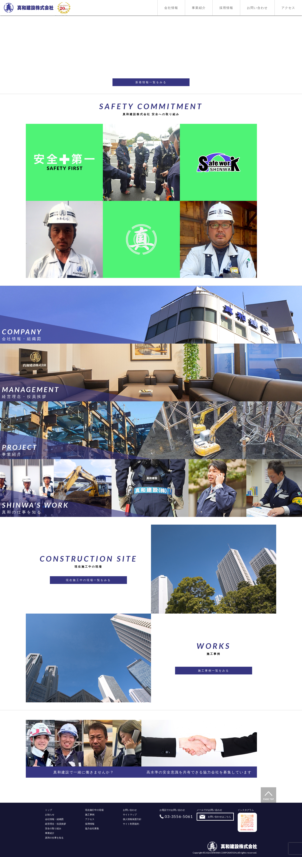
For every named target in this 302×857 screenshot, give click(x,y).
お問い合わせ (130, 809)
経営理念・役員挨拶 (55, 823)
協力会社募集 (92, 828)
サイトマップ (130, 814)
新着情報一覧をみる (151, 82)
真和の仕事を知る (54, 837)
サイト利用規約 (131, 823)
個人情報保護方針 (132, 819)
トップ (48, 809)
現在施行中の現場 (94, 809)
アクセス (89, 819)
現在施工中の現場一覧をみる (88, 580)
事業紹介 (49, 833)
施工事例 (89, 814)
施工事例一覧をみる (213, 670)
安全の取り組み (53, 828)
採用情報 (89, 823)
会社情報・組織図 (54, 819)
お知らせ (49, 814)
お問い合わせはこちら (219, 816)
